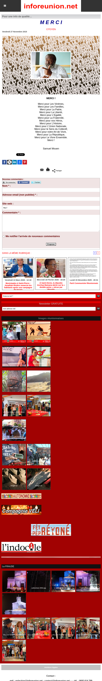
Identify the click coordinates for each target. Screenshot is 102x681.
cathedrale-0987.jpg (63, 588)
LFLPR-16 (14, 339)
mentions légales (50, 667)
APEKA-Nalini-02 (39, 461)
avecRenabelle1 (38, 363)
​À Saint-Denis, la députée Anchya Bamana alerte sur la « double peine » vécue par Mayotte (50, 285)
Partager (56, 170)
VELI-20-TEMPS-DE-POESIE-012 (14, 658)
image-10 (38, 486)
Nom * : (6, 186)
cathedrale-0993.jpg (88, 588)
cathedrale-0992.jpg (39, 588)
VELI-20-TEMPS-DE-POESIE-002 (39, 636)
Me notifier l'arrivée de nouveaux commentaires (33, 236)
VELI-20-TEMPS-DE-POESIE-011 (63, 636)
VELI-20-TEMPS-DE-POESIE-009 (14, 636)
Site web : (7, 203)
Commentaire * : (11, 212)
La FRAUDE (8, 566)
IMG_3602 (14, 388)
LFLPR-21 (38, 339)
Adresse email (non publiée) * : (19, 194)
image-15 (14, 486)
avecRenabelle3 (14, 363)
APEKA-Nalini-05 (14, 461)
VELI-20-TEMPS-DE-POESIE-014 (88, 636)
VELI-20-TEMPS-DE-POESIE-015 (39, 413)
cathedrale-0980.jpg (14, 588)
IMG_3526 (38, 388)
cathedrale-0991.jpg (14, 610)
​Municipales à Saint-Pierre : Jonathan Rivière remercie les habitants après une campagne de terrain (18, 285)
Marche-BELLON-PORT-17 (14, 437)
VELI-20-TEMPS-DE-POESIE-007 (14, 413)
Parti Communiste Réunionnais (84, 283)
